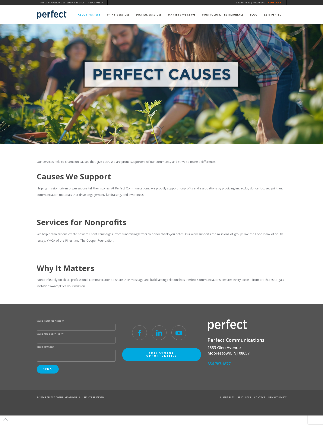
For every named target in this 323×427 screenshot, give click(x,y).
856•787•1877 (95, 2)
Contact (275, 2)
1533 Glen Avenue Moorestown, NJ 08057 (62, 2)
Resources (259, 2)
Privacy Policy (277, 397)
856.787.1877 (219, 363)
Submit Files (243, 2)
